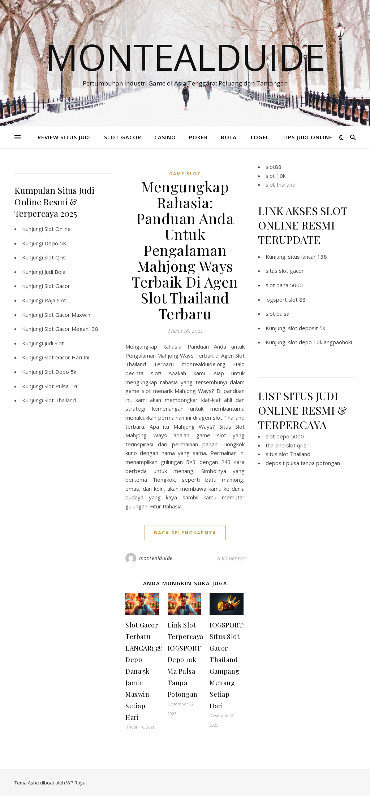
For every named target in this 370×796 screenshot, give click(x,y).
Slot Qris (55, 257)
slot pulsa (277, 313)
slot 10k (275, 175)
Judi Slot (54, 343)
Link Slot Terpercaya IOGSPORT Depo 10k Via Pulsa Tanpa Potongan (185, 660)
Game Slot (185, 174)
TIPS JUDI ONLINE (307, 137)
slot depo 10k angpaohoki (320, 342)
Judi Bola (54, 271)
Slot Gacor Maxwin (67, 314)
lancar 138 (314, 256)
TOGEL (259, 137)
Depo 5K (55, 243)
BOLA (229, 137)
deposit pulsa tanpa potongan (303, 463)
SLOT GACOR (122, 137)
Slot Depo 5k (60, 371)
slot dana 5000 (284, 285)
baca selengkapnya (185, 532)
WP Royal (76, 782)
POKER (198, 137)
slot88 (273, 166)
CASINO (165, 137)
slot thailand (281, 184)
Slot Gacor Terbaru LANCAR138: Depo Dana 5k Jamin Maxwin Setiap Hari (144, 671)
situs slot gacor (285, 270)
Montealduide (185, 57)
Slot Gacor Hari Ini (66, 357)
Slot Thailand (60, 400)
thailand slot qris (286, 445)
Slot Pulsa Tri (60, 386)
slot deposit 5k (306, 328)
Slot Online (57, 228)
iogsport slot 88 (286, 299)
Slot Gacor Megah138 (71, 328)
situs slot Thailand (288, 454)
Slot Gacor (57, 285)
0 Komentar (231, 558)
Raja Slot (55, 300)
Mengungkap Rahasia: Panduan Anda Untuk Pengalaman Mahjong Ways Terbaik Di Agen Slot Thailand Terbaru (185, 250)
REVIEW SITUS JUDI (64, 137)
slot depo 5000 (285, 436)
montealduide (156, 558)
